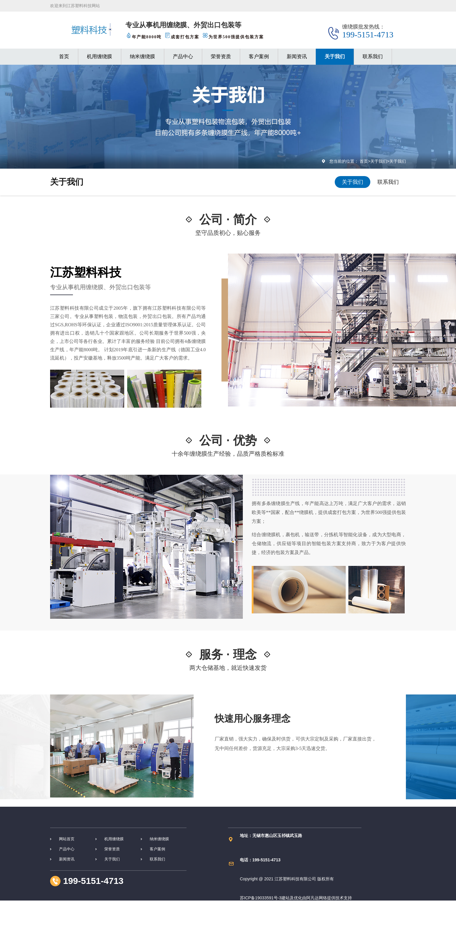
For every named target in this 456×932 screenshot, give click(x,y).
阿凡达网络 (316, 897)
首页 (64, 56)
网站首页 (66, 839)
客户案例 (259, 56)
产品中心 (183, 56)
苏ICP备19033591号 (259, 916)
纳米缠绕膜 (142, 56)
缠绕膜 (85, 30)
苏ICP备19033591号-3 (260, 897)
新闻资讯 (297, 56)
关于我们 (335, 56)
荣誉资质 (221, 56)
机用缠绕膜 (99, 56)
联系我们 (373, 56)
